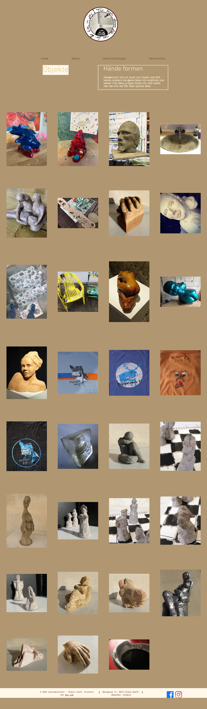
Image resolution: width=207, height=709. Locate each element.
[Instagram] (178, 694)
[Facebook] (170, 694)
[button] (75, 59)
